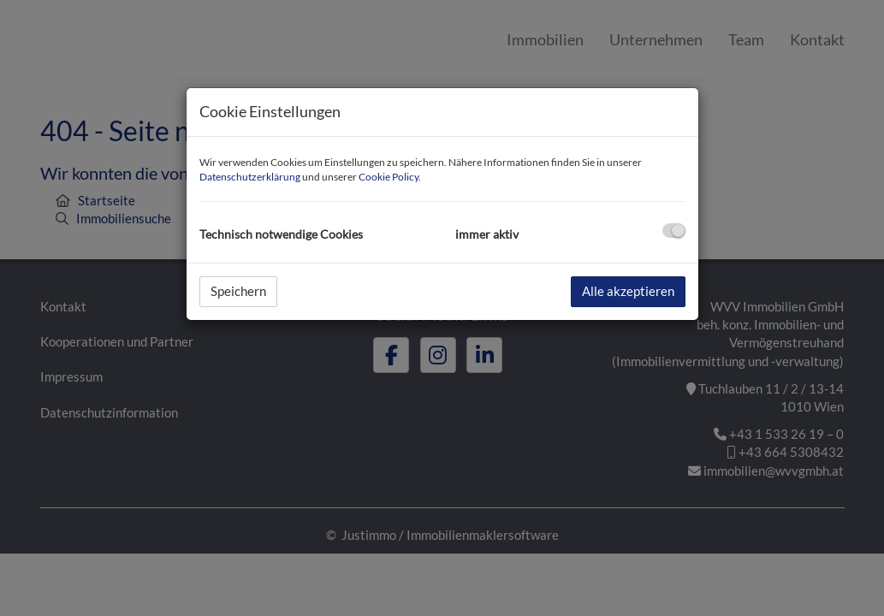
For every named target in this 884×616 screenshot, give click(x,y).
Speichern (238, 291)
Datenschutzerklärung (249, 176)
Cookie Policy (388, 176)
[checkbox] (673, 230)
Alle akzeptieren (628, 291)
